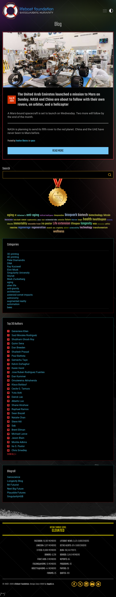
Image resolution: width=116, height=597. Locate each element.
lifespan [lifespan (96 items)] (75, 223)
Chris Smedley (19, 450)
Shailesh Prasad (20, 351)
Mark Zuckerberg (16, 279)
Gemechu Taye (19, 360)
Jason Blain (18, 437)
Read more (58, 150)
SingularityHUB (15, 496)
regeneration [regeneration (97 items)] (38, 227)
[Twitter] (80, 584)
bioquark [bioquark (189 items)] (71, 215)
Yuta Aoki (17, 392)
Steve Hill (17, 421)
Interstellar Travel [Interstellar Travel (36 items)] (34, 224)
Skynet (10, 275)
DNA (9, 263)
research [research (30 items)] (49, 228)
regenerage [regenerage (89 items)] (24, 227)
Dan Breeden (18, 347)
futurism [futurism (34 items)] (74, 220)
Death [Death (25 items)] (43, 220)
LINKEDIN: (40, 546)
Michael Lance (19, 433)
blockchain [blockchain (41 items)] (9, 220)
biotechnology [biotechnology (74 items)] (96, 215)
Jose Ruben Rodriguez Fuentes (28, 372)
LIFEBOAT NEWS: (66, 541)
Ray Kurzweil (14, 266)
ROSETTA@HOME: (38, 569)
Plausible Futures (16, 492)
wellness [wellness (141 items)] (58, 232)
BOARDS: (63, 555)
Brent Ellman (18, 429)
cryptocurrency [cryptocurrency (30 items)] (32, 220)
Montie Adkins (19, 442)
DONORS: (48, 555)
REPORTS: (64, 559)
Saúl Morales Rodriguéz (24, 335)
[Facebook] (74, 584)
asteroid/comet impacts (20, 294)
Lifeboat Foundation (21, 584)
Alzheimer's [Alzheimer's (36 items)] (21, 215)
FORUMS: (50, 573)
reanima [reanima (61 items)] (13, 227)
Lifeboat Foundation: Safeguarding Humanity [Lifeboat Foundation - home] (50, 10)
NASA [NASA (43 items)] (95, 224)
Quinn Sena (18, 343)
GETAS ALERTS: (66, 546)
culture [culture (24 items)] (39, 220)
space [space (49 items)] (66, 227)
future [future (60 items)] (68, 219)
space (33, 141)
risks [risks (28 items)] (54, 228)
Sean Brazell (18, 413)
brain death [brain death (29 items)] (17, 220)
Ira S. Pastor (18, 446)
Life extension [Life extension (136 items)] (61, 223)
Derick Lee (17, 397)
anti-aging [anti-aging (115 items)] (32, 215)
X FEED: (39, 550)
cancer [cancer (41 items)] (23, 220)
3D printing (13, 254)
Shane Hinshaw (20, 405)
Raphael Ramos (20, 409)
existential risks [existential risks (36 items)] (51, 220)
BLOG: (62, 550)
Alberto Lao (18, 401)
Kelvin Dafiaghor (20, 364)
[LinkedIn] (86, 584)
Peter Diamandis (16, 260)
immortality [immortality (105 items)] (20, 223)
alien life (11, 285)
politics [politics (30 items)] (107, 224)
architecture (13, 291)
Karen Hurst (18, 368)
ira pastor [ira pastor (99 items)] (46, 223)
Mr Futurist (13, 484)
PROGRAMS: (64, 564)
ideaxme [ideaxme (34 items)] (10, 224)
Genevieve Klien (20, 331)
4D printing (13, 257)
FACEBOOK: (38, 541)
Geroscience (13, 477)
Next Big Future (15, 488)
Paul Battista (18, 355)
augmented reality (16, 301)
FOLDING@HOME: (39, 564)
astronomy (13, 298)
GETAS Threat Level (58, 530)
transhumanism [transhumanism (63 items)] (100, 227)
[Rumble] (98, 584)
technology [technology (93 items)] (86, 227)
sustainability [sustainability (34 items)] (74, 228)
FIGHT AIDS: (42, 559)
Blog (58, 24)
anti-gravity (13, 288)
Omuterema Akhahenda (24, 380)
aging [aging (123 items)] (10, 215)
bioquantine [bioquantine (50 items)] (59, 215)
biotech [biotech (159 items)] (83, 215)
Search (109, 174)
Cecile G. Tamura (21, 388)
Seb (14, 425)
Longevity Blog (15, 481)
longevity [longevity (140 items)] (86, 223)
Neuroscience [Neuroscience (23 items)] (101, 224)
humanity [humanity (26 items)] (110, 220)
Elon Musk (12, 269)
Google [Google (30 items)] (80, 220)
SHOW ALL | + (11, 454)
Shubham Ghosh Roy (23, 339)
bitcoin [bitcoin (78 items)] (106, 215)
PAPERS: (63, 569)
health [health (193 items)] (87, 219)
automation (13, 304)
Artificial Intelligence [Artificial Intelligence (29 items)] (46, 216)
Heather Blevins (22, 141)
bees (9, 307)
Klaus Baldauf (19, 384)
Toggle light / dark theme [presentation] (111, 11)
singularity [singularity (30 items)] (59, 228)
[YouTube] (92, 584)
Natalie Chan (18, 417)
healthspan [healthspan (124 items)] (99, 219)
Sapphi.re (50, 584)
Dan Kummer (19, 376)
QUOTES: (63, 573)
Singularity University (18, 272)
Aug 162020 (11, 99)
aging (10, 282)
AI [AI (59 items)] (15, 215)
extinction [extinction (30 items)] (61, 220)
